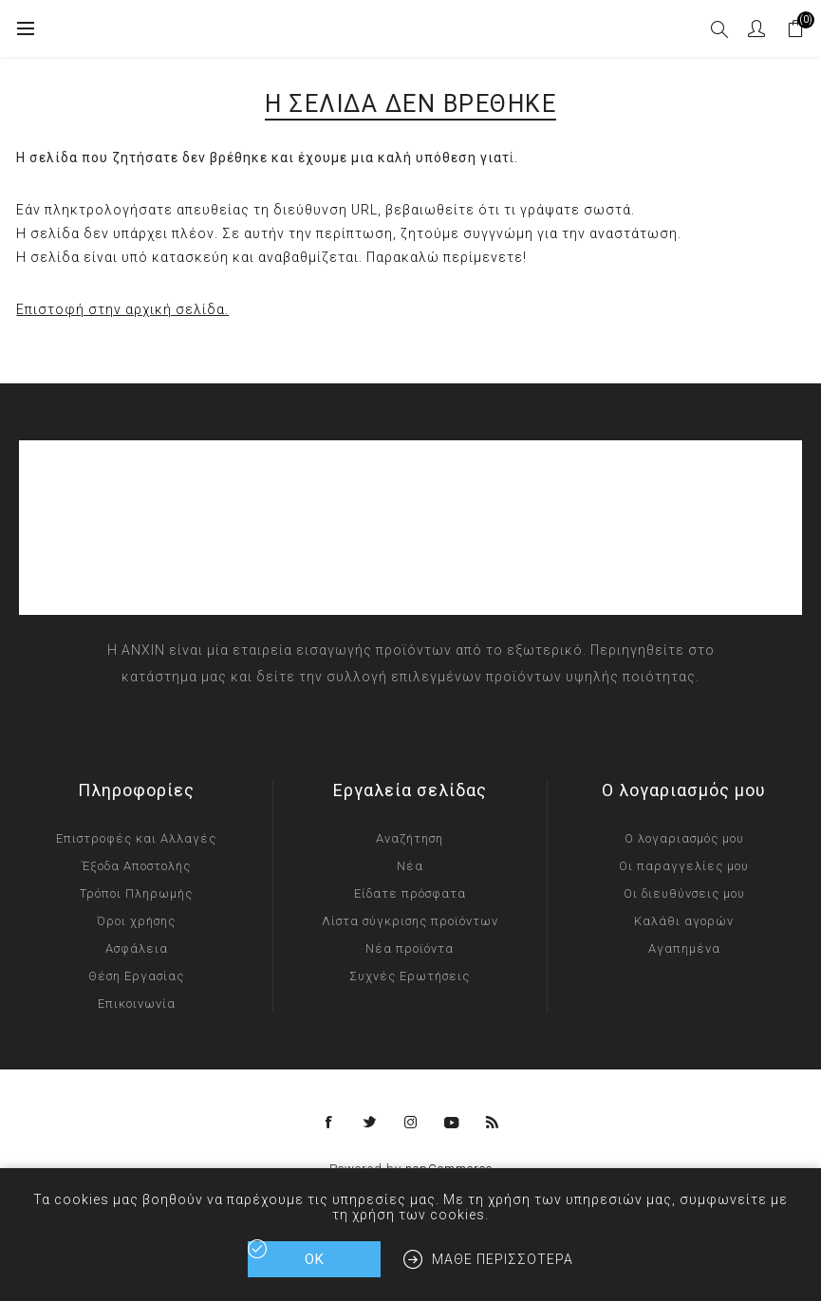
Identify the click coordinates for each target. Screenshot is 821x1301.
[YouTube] (452, 1122)
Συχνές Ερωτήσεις (409, 976)
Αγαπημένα (684, 948)
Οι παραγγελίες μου (684, 866)
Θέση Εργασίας (136, 976)
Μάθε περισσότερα (502, 1259)
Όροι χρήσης (136, 921)
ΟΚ (315, 1259)
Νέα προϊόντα (409, 948)
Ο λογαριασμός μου (684, 838)
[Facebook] (329, 1122)
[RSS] (492, 1122)
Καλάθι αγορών (684, 921)
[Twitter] (370, 1122)
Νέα (410, 866)
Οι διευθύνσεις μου (684, 893)
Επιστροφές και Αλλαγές (136, 838)
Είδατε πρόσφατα (410, 893)
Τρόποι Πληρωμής (136, 893)
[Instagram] (411, 1122)
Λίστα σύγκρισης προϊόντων (410, 921)
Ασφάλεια (136, 948)
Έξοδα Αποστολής (136, 866)
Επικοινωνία (137, 1003)
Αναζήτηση (409, 838)
